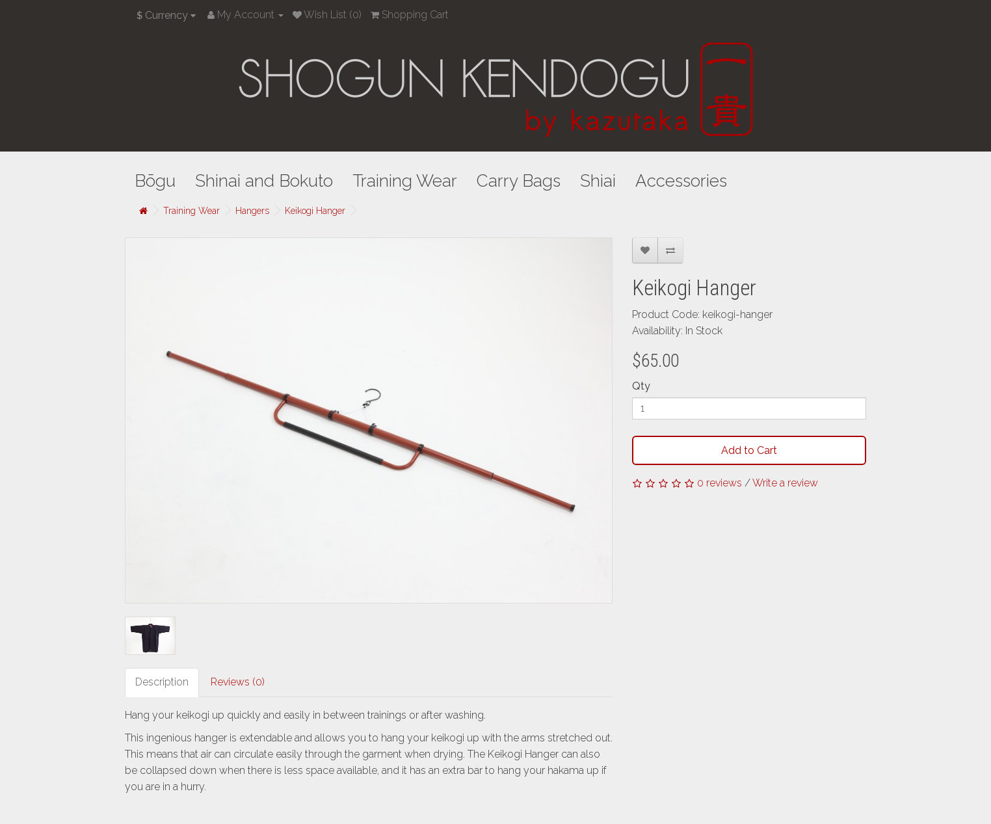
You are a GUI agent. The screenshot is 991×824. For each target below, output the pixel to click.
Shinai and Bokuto (264, 181)
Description (162, 682)
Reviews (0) (238, 682)
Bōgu (155, 181)
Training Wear (404, 181)
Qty (641, 386)
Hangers (252, 211)
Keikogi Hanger (315, 211)
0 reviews (719, 483)
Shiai (598, 181)
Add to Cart (749, 450)
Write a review (785, 483)
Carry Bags (519, 181)
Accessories (681, 181)
